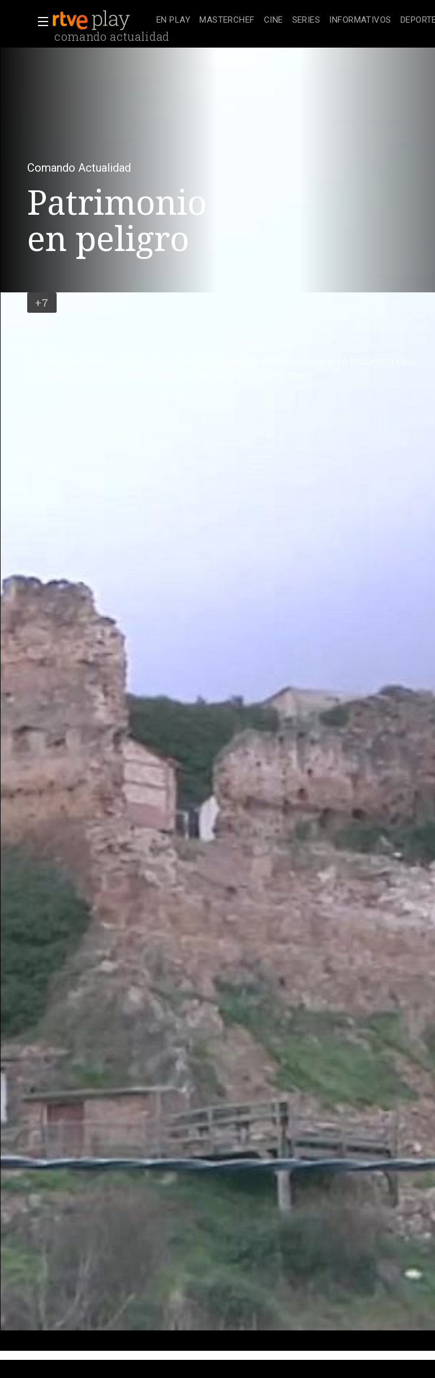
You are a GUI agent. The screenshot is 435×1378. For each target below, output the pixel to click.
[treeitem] (173, 20)
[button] (39, 21)
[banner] (102, 20)
